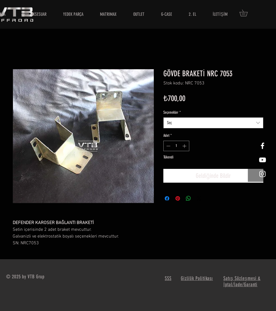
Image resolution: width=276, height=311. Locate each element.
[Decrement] (167, 146)
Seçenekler (172, 112)
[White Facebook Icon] (262, 146)
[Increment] (184, 146)
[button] (246, 13)
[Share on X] (199, 198)
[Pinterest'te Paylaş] (177, 198)
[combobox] (213, 122)
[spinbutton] (176, 146)
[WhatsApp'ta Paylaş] (188, 198)
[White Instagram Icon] (262, 174)
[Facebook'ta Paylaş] (167, 198)
